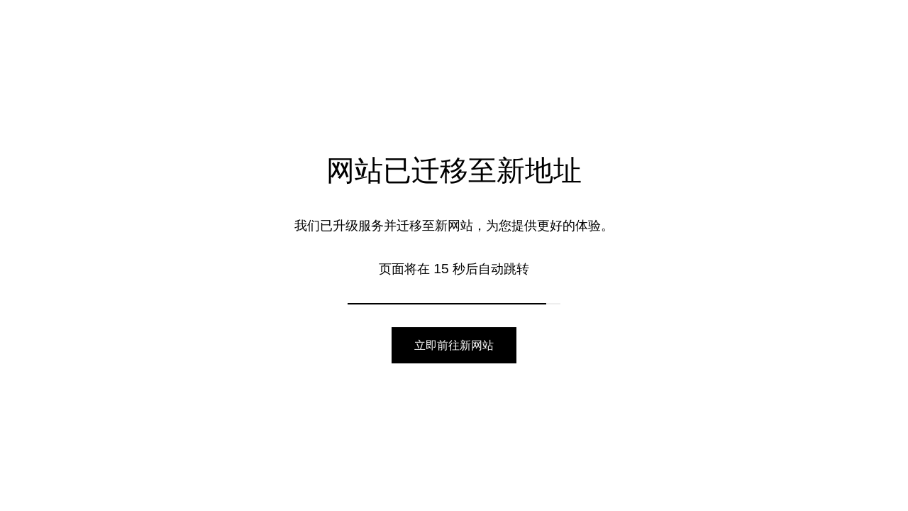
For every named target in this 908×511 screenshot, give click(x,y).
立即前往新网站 (454, 345)
